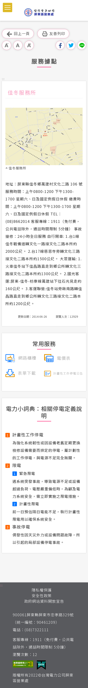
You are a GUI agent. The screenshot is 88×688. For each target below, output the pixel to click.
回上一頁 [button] (18, 34)
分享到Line (81, 45)
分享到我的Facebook (60, 45)
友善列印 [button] (53, 34)
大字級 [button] (29, 45)
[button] (7, 7)
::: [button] (3, 79)
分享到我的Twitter (70, 45)
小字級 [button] (6, 45)
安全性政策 (42, 595)
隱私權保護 (42, 590)
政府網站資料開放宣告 (44, 601)
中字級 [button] (18, 45)
